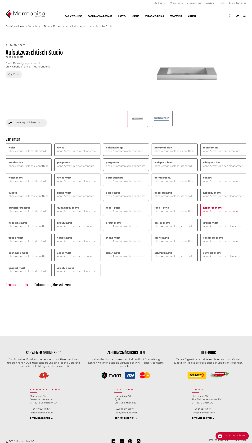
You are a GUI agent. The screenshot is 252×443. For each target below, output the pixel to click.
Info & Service (160, 3)
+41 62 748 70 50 (40, 409)
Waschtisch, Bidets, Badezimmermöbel (52, 26)
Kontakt (221, 3)
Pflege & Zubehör (154, 16)
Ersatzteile (176, 16)
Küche (135, 16)
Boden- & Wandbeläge (100, 16)
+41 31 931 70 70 (125, 409)
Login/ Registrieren (237, 3)
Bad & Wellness (73, 16)
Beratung (210, 3)
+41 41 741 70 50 (202, 409)
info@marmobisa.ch (42, 413)
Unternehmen (176, 3)
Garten (122, 16)
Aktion (192, 16)
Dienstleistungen (194, 3)
